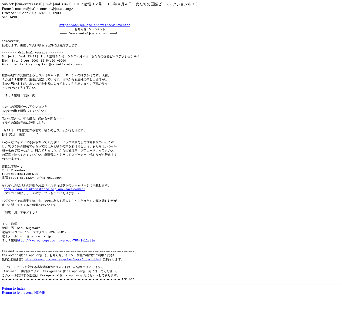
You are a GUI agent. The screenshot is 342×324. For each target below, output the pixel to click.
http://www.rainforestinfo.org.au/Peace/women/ (44, 207)
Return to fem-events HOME (23, 320)
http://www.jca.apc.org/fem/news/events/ (94, 25)
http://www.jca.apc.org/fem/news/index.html (63, 284)
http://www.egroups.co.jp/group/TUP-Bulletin (56, 263)
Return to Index (13, 316)
